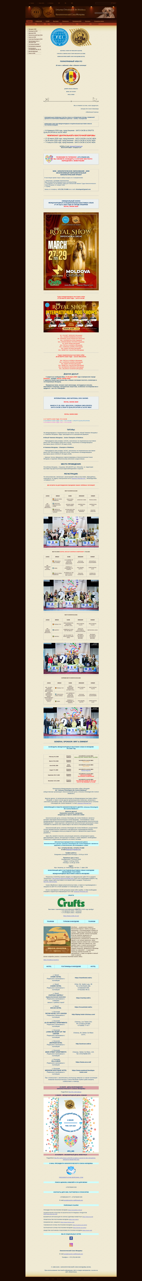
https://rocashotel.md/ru (83, 1007)
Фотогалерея (95, 24)
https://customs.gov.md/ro (80, 1225)
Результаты (65, 21)
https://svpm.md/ (87, 1230)
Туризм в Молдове (55, 24)
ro (59, 3)
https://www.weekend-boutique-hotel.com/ (83, 1071)
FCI (47, 24)
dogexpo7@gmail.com (76, 146)
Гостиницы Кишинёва (34, 44)
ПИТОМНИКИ (40, 24)
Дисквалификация (33, 51)
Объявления (87, 1278)
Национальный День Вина (69, 24)
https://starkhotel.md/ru (83, 978)
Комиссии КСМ (32, 37)
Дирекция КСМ (32, 33)
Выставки (56, 21)
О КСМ (47, 21)
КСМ (53, 1278)
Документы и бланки (83, 24)
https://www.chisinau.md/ (67, 1222)
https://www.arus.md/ (83, 1062)
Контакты (51, 3)
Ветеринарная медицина (35, 46)
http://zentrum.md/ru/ (83, 1044)
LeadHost (95, 1278)
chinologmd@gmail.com (83, 189)
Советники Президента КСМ (35, 39)
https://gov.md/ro (73, 1219)
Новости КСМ (32, 53)
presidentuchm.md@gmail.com (73, 1200)
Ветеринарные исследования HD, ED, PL (35, 49)
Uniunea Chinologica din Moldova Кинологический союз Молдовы (55, 13)
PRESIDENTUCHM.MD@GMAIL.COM (71, 1177)
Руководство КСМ (33, 31)
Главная (32, 3)
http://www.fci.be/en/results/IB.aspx (63, 878)
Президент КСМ (32, 29)
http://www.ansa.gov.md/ (50, 1214)
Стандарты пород (99, 21)
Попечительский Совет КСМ (35, 35)
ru (65, 3)
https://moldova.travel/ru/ (51, 960)
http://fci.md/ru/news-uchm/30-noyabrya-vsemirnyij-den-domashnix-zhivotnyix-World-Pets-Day (75, 1158)
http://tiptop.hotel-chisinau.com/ (83, 1014)
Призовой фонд (30, 24)
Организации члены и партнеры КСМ (34, 42)
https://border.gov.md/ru (79, 1227)
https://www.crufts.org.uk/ (71, 916)
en (72, 3)
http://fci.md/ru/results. (50, 881)
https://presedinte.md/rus (75, 1210)
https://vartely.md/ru (83, 998)
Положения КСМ (77, 21)
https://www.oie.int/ (88, 1216)
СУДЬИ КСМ (39, 21)
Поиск (114, 3)
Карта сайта (41, 3)
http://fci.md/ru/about (75, 1092)
